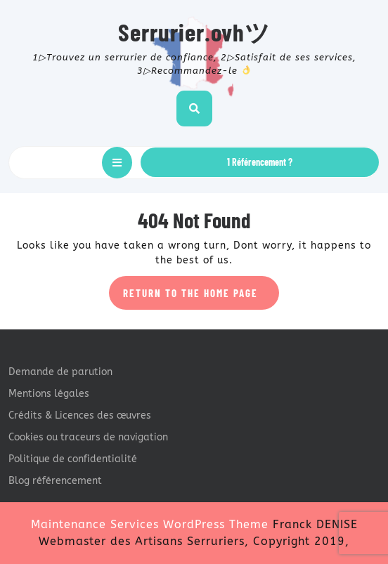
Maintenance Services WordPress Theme (150, 524)
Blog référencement (55, 481)
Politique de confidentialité (72, 459)
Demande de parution (60, 372)
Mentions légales (48, 394)
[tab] (117, 162)
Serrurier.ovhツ (194, 31)
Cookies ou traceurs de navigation (88, 437)
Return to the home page (201, 297)
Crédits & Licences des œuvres (79, 415)
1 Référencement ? (259, 162)
